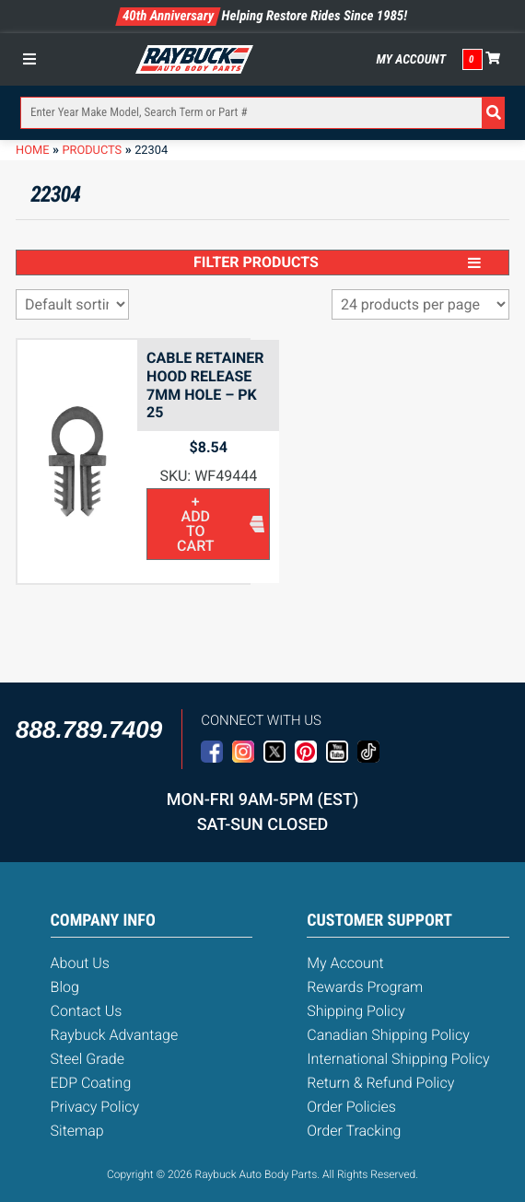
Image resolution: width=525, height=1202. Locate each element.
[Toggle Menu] (34, 59)
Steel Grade (87, 1059)
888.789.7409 (89, 729)
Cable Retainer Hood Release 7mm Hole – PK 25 (205, 385)
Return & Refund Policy (380, 1082)
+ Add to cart (195, 523)
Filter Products (337, 262)
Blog (65, 987)
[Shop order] (72, 304)
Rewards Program (365, 987)
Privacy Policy (95, 1106)
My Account (411, 59)
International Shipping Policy (398, 1059)
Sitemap (77, 1130)
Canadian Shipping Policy (388, 1035)
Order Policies (351, 1106)
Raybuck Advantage (115, 1035)
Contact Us (86, 1011)
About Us (80, 963)
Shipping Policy (356, 1011)
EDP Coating (91, 1082)
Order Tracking (354, 1130)
